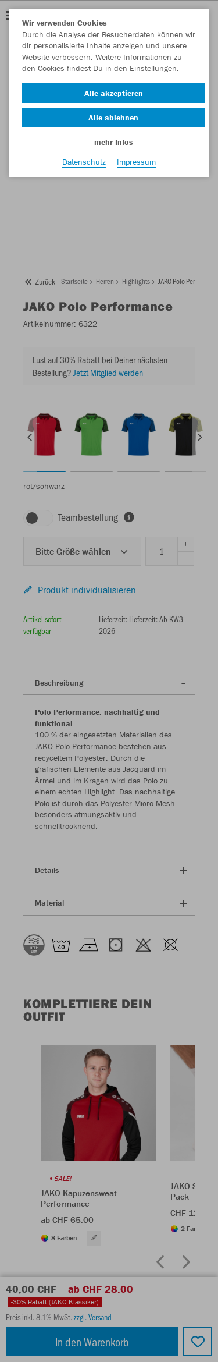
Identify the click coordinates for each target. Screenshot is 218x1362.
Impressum (136, 162)
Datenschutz (84, 162)
